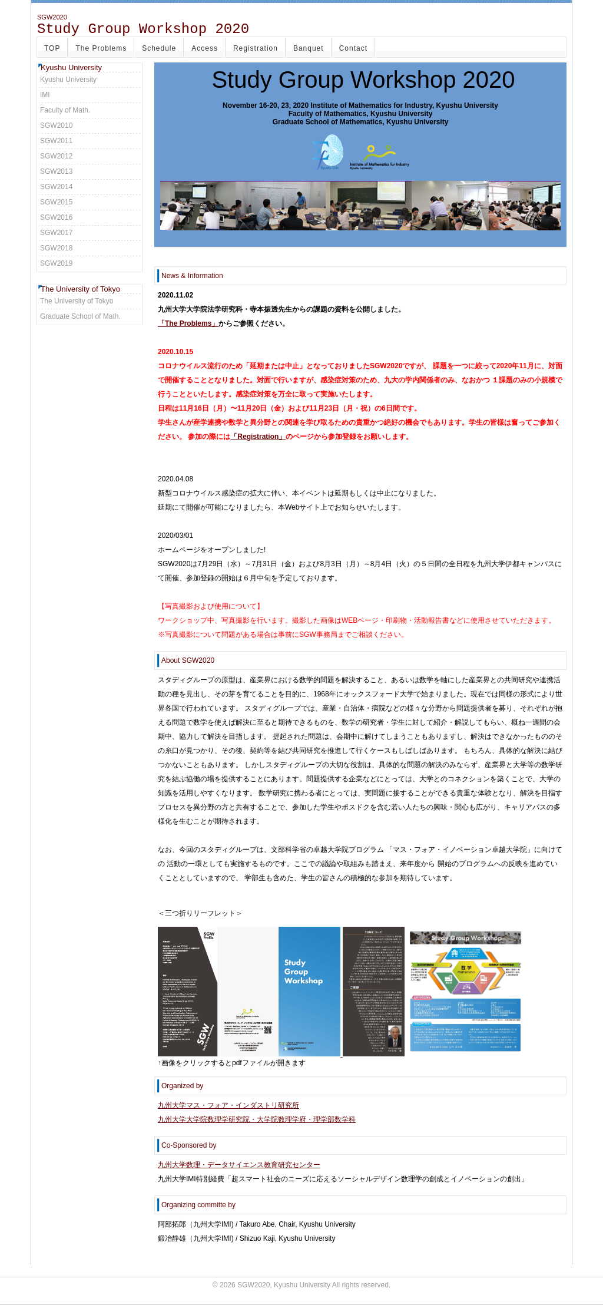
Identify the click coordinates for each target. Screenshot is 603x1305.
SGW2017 (56, 233)
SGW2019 (56, 263)
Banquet (308, 48)
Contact (353, 48)
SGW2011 (56, 141)
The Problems (101, 48)
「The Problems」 (188, 323)
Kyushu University (68, 79)
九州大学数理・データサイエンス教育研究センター (239, 1165)
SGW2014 (56, 187)
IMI (45, 95)
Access (204, 48)
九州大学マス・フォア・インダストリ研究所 (228, 1105)
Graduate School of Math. (80, 316)
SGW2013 (56, 171)
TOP (52, 48)
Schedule (159, 48)
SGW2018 (56, 248)
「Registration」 (258, 436)
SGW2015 (56, 202)
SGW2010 (56, 125)
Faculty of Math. (65, 110)
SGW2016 (56, 217)
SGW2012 (56, 156)
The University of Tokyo (77, 301)
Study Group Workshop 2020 (143, 29)
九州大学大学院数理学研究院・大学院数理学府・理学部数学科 (257, 1119)
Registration (255, 48)
